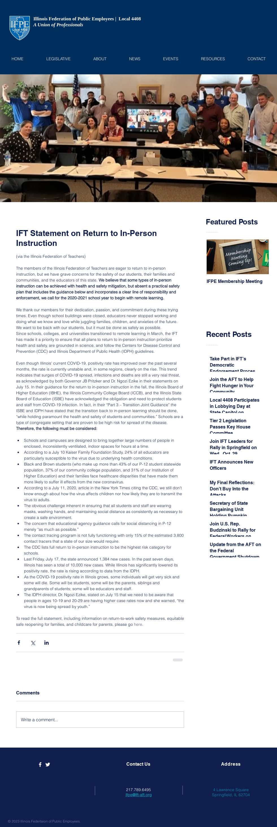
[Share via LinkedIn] (46, 642)
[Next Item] (259, 257)
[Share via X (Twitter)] (32, 642)
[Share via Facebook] (18, 642)
